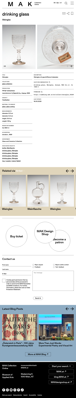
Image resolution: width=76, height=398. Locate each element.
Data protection (18, 395)
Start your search (61, 366)
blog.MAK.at (61, 376)
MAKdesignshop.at (61, 382)
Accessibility (33, 395)
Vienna (24, 93)
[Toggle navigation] (72, 3)
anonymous (11, 90)
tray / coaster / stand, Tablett (11, 161)
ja (61, 3)
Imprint (26, 395)
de (54, 3)
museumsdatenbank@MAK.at (29, 367)
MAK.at (61, 371)
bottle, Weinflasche (8, 148)
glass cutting (10, 107)
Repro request (39, 264)
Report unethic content (62, 264)
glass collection (7, 84)
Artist (19, 170)
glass (4, 107)
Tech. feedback (59, 267)
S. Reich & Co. (16, 93)
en (58, 3)
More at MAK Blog (38, 355)
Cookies (41, 395)
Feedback (37, 267)
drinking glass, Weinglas (10, 151)
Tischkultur (6, 100)
